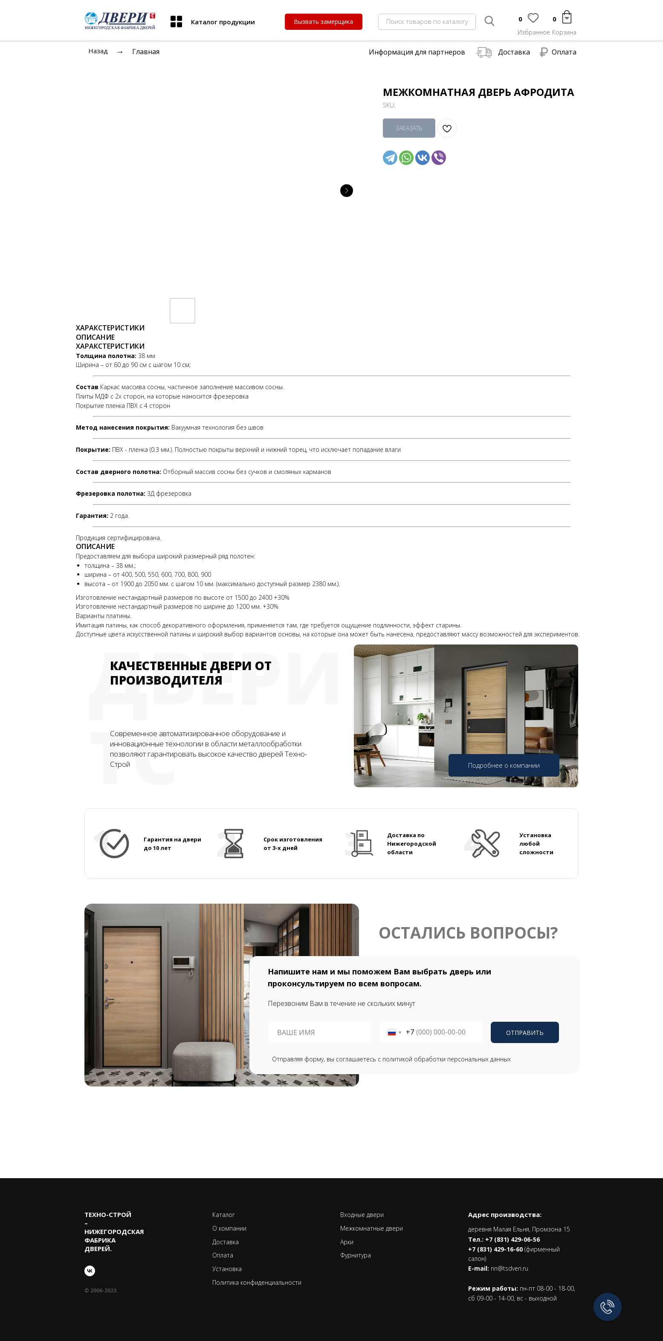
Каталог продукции (223, 21)
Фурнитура (355, 1255)
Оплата (564, 52)
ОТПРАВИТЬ (525, 1033)
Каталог (223, 1215)
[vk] (89, 1271)
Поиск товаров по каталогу (427, 21)
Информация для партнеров (417, 52)
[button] (323, 22)
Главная (145, 51)
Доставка (514, 52)
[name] (320, 1032)
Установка (227, 1269)
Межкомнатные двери (371, 1228)
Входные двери (362, 1215)
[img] (176, 21)
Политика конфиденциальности (256, 1282)
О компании (229, 1228)
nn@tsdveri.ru (509, 1268)
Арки (346, 1242)
